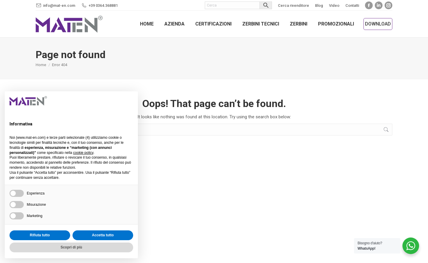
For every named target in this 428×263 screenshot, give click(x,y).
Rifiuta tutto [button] (40, 235)
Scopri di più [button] (71, 247)
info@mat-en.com (59, 5)
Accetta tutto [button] (103, 235)
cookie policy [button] (83, 153)
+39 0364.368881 (103, 5)
